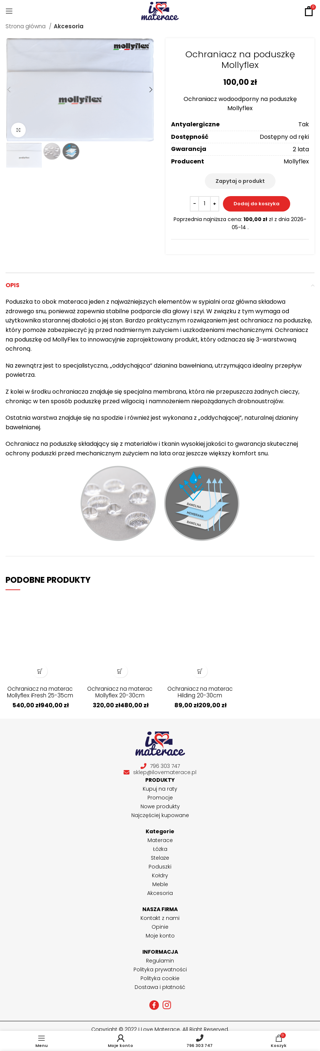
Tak (303, 124)
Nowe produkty (160, 806)
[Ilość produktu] (204, 204)
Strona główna (26, 26)
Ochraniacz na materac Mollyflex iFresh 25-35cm (40, 695)
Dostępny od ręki (284, 137)
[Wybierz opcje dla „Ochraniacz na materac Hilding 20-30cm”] (199, 671)
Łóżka (160, 849)
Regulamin (160, 960)
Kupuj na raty (160, 788)
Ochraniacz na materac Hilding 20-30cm (200, 695)
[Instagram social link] (167, 1005)
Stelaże (160, 858)
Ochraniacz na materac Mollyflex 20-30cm (120, 695)
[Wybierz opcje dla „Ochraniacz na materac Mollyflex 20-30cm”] (120, 671)
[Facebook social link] (154, 1005)
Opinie (160, 927)
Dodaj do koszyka (257, 203)
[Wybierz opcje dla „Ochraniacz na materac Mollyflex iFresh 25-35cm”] (39, 671)
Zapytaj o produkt (240, 181)
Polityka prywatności (160, 969)
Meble (160, 884)
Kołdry (160, 875)
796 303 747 (160, 766)
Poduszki (160, 866)
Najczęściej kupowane (160, 815)
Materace (160, 840)
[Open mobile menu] (9, 11)
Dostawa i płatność (160, 987)
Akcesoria (68, 26)
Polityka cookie (160, 978)
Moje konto (160, 935)
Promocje (160, 797)
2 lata (301, 149)
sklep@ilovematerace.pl (160, 772)
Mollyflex (296, 161)
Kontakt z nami (160, 918)
